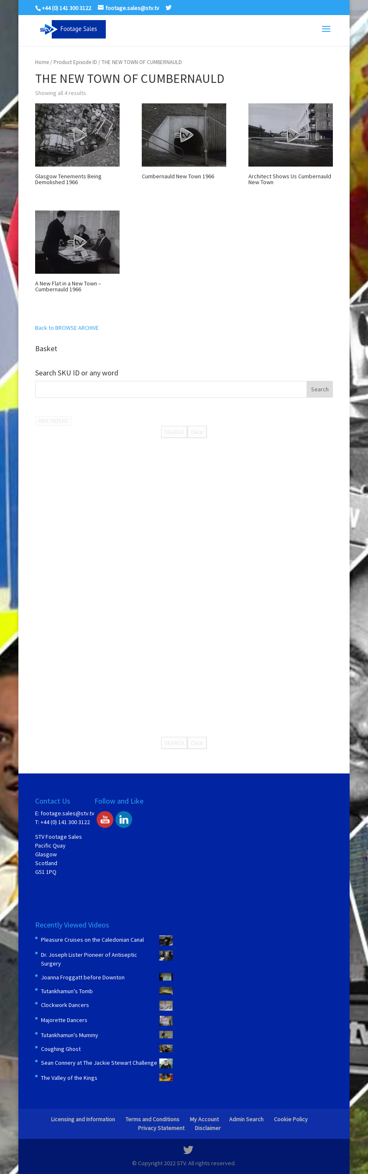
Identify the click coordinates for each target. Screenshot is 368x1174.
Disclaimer (208, 1128)
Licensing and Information (83, 1119)
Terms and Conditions (152, 1119)
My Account (204, 1119)
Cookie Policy (291, 1119)
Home (42, 62)
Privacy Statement (161, 1128)
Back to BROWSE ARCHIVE (67, 327)
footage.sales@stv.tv (68, 813)
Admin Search (246, 1119)
